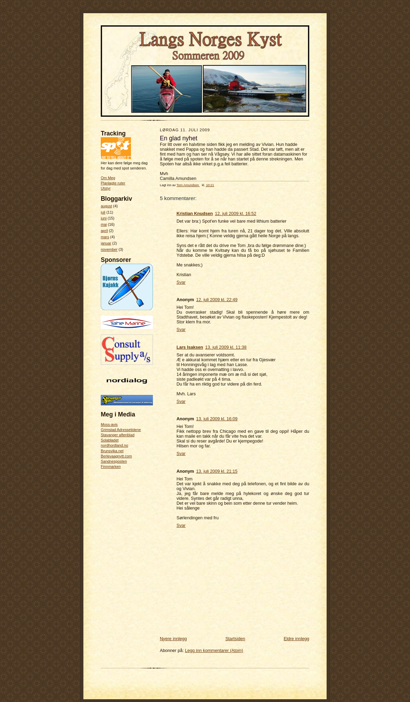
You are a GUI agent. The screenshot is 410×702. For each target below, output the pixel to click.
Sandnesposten (114, 461)
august (106, 206)
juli (103, 212)
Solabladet (109, 440)
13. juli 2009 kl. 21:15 (216, 471)
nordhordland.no (114, 445)
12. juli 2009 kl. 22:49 (216, 299)
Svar (181, 282)
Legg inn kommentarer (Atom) (214, 650)
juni (104, 218)
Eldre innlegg (296, 638)
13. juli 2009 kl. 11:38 (225, 347)
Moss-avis (109, 424)
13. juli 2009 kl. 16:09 (216, 418)
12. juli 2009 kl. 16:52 (235, 213)
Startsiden (235, 638)
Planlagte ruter (113, 183)
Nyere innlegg (173, 638)
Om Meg (108, 178)
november (109, 249)
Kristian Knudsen (195, 213)
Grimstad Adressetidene (121, 430)
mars (105, 237)
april (104, 231)
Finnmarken (111, 466)
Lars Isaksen (190, 347)
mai (104, 224)
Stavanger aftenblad (117, 435)
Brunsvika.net (112, 451)
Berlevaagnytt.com (116, 456)
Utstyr (105, 188)
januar (106, 243)
